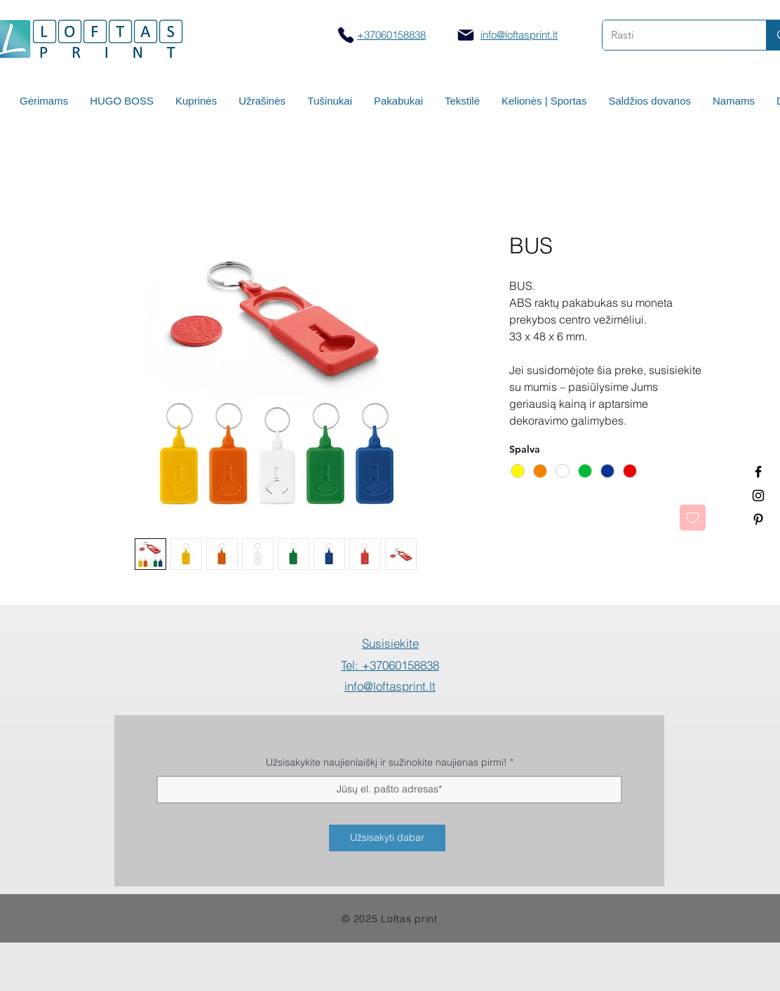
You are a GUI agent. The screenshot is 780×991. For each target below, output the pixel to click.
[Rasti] (674, 35)
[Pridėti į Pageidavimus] (693, 518)
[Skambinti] (345, 35)
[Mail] (466, 35)
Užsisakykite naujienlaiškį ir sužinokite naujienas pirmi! (386, 762)
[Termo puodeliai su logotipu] (758, 471)
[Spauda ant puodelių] (758, 495)
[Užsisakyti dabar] (387, 838)
